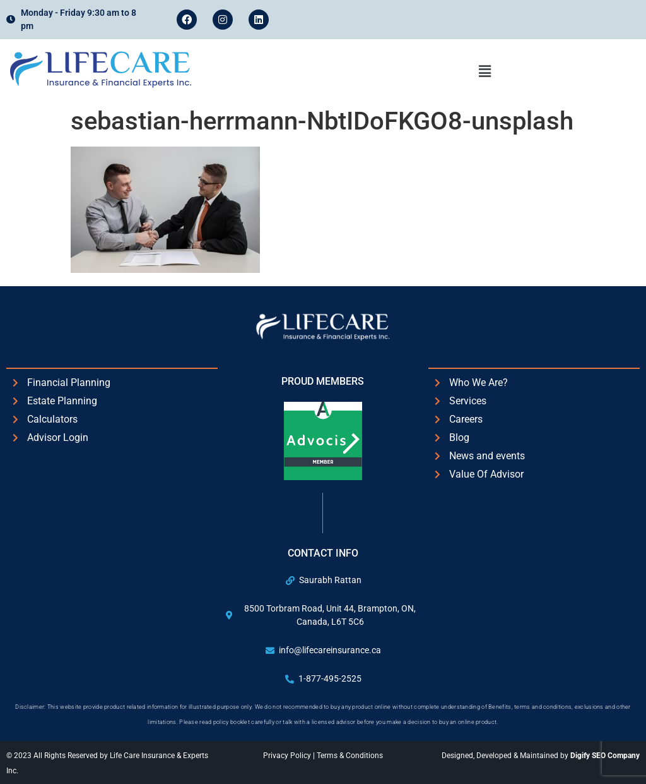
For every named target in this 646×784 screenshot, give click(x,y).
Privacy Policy (288, 755)
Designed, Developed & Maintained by (541, 755)
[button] (484, 71)
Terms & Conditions (350, 755)
